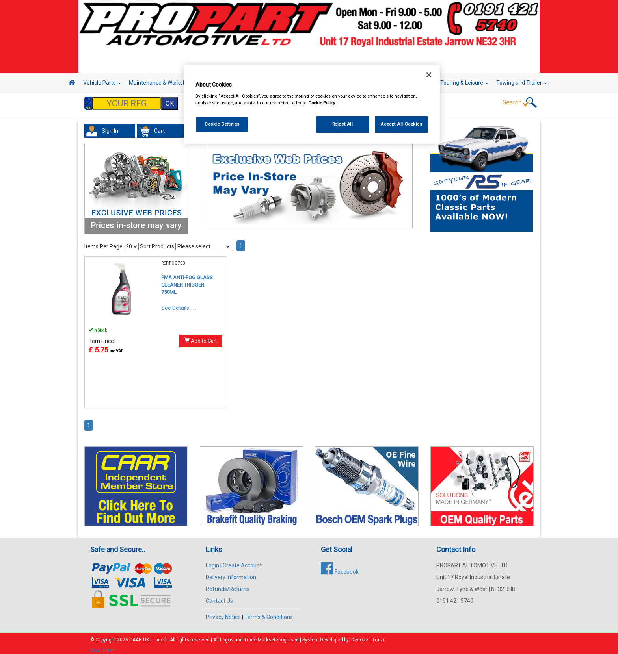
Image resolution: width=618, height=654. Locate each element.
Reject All (342, 124)
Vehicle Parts (102, 83)
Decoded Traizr (368, 636)
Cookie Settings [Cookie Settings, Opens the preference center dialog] (222, 124)
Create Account (242, 561)
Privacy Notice (223, 613)
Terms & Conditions (268, 613)
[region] (312, 104)
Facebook (340, 568)
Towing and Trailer (521, 83)
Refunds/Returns (227, 585)
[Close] (428, 74)
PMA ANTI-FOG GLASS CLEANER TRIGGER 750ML (187, 280)
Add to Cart (200, 336)
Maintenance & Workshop (163, 83)
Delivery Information (231, 573)
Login (212, 561)
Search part (102, 646)
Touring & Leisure (464, 83)
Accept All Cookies (401, 124)
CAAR (135, 636)
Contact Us (219, 597)
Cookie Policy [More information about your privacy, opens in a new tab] (321, 103)
